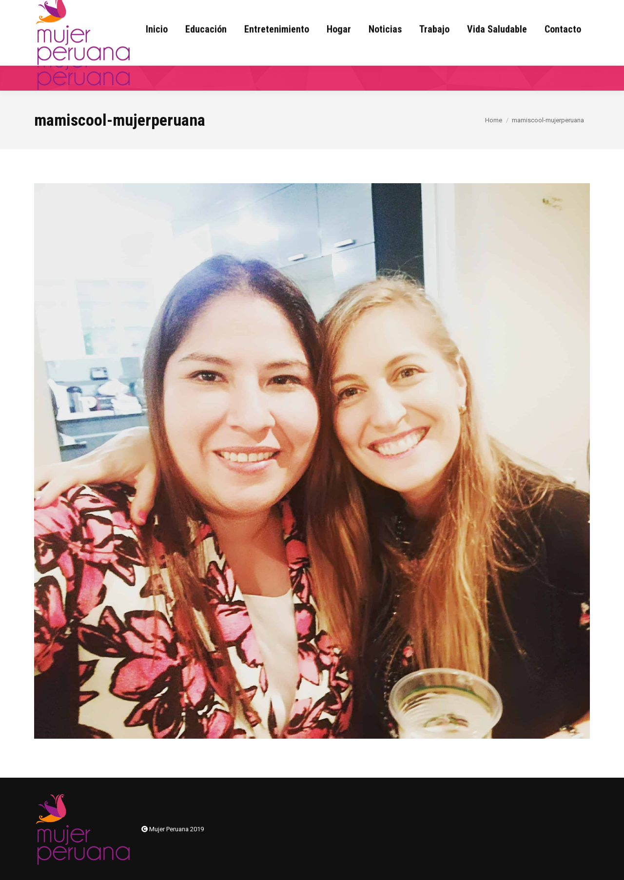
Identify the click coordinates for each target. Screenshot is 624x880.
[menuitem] (156, 54)
